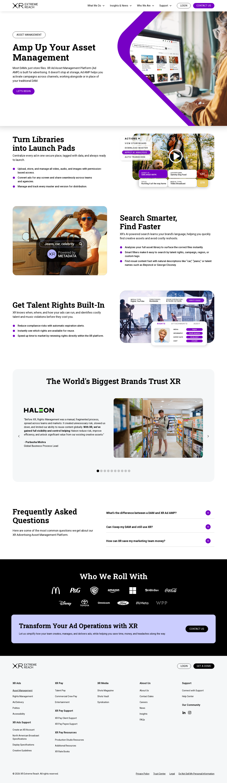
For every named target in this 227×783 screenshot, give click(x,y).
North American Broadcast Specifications (26, 737)
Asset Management (22, 690)
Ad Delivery (18, 702)
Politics (16, 708)
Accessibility (19, 714)
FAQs (142, 719)
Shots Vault (103, 696)
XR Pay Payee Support (66, 724)
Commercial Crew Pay (66, 696)
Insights (143, 714)
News (142, 708)
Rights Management (23, 696)
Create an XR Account (24, 729)
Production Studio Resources (69, 740)
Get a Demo (204, 666)
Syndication (103, 702)
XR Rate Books (62, 751)
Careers (144, 702)
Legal (172, 773)
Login (184, 666)
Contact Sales (147, 696)
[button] (96, 6)
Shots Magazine (105, 690)
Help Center (188, 696)
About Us (144, 690)
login (183, 5)
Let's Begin (24, 91)
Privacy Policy (142, 773)
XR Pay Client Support (66, 718)
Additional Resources (65, 745)
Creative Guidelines (22, 750)
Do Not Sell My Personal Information (196, 773)
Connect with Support (193, 690)
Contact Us (203, 5)
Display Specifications (23, 744)
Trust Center (159, 773)
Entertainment (62, 702)
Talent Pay (60, 690)
